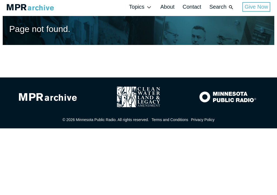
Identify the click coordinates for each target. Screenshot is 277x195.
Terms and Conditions (169, 120)
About (167, 7)
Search (221, 7)
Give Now (256, 7)
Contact (192, 7)
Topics (140, 7)
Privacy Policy (203, 120)
